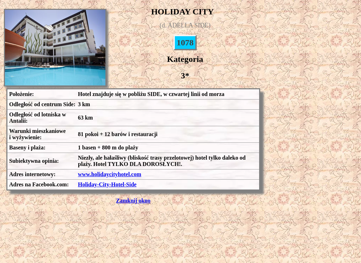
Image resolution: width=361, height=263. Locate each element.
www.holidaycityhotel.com (109, 174)
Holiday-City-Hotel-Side (107, 184)
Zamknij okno (133, 201)
